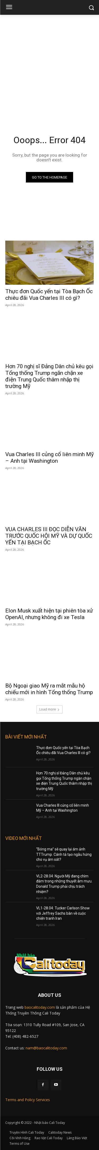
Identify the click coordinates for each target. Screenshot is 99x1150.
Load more (49, 709)
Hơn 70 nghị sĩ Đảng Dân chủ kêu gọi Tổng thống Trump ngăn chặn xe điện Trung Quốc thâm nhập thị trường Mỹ (49, 376)
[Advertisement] (49, 66)
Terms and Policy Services (27, 1099)
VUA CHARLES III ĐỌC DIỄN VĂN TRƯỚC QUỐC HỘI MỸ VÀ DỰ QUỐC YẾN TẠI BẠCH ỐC (48, 536)
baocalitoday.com (40, 1007)
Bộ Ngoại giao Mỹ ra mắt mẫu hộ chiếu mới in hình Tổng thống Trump (49, 688)
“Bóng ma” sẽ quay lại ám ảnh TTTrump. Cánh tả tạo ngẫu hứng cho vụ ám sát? (64, 854)
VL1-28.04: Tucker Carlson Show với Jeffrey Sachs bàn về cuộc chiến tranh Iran (63, 913)
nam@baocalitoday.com (46, 1047)
